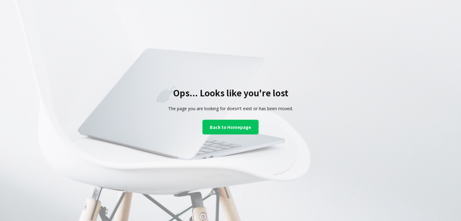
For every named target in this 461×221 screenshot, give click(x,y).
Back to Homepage (230, 127)
